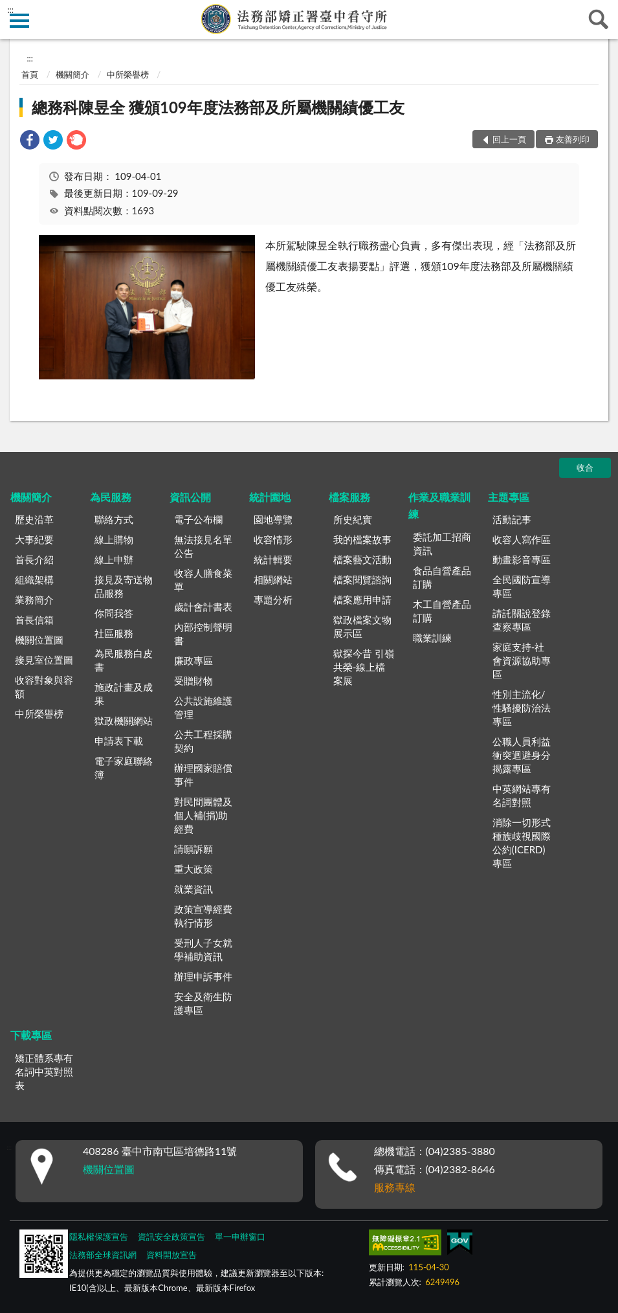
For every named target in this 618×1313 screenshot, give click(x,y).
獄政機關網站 (123, 720)
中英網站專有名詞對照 (521, 795)
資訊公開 (190, 497)
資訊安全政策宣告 (171, 1236)
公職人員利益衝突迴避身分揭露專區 (521, 754)
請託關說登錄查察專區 (521, 620)
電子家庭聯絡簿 (123, 767)
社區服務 (113, 633)
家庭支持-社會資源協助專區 (521, 660)
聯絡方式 (113, 519)
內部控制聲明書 (203, 633)
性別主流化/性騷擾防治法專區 (521, 707)
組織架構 (34, 579)
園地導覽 (273, 519)
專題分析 (273, 599)
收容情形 (273, 539)
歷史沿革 (34, 519)
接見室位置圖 (44, 660)
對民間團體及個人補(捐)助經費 (203, 815)
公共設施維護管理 (203, 707)
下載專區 (31, 1035)
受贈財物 (193, 680)
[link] (29, 141)
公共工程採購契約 (203, 741)
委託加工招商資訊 (442, 543)
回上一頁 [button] (509, 139)
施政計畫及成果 (123, 693)
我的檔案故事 (362, 539)
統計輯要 (273, 559)
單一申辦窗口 (240, 1236)
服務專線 (394, 1187)
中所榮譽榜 (128, 74)
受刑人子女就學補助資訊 (203, 949)
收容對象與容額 (44, 686)
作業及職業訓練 (439, 505)
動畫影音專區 (521, 559)
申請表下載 (118, 740)
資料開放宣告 (171, 1255)
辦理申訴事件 (203, 976)
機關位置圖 (39, 639)
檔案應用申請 (362, 599)
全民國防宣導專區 (521, 586)
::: (10, 10)
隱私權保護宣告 (98, 1236)
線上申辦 (113, 559)
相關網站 (273, 579)
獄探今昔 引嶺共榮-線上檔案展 (363, 666)
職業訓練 (432, 638)
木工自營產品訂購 (442, 610)
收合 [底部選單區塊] (585, 467)
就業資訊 (193, 889)
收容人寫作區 (521, 539)
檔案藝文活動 (362, 559)
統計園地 (270, 497)
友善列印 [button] (573, 139)
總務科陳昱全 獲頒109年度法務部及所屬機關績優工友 (218, 107)
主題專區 (508, 497)
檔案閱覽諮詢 (362, 579)
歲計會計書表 (203, 606)
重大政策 (193, 869)
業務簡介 (34, 599)
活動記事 (511, 519)
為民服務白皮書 (123, 660)
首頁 (29, 74)
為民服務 (110, 497)
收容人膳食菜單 (203, 579)
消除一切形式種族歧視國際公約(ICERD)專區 (521, 842)
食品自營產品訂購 (442, 577)
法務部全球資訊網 (103, 1255)
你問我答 (113, 613)
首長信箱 (34, 619)
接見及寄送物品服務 (123, 586)
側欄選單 (19, 21)
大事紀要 (34, 539)
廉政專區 (193, 660)
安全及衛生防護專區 (203, 1003)
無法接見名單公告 (203, 546)
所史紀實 (352, 519)
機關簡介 (72, 74)
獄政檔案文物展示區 (362, 626)
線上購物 (113, 539)
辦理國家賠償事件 (203, 774)
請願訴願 (193, 849)
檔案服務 (349, 497)
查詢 (598, 19)
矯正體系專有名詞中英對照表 (44, 1071)
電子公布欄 (198, 519)
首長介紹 (34, 559)
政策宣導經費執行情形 (203, 915)
